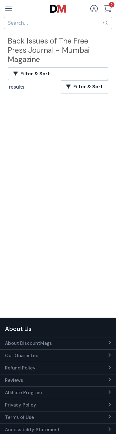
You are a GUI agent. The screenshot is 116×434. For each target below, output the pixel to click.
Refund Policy (20, 368)
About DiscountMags (28, 343)
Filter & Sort (31, 74)
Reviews (14, 380)
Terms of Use (19, 417)
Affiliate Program (23, 393)
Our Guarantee (21, 356)
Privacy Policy (20, 405)
